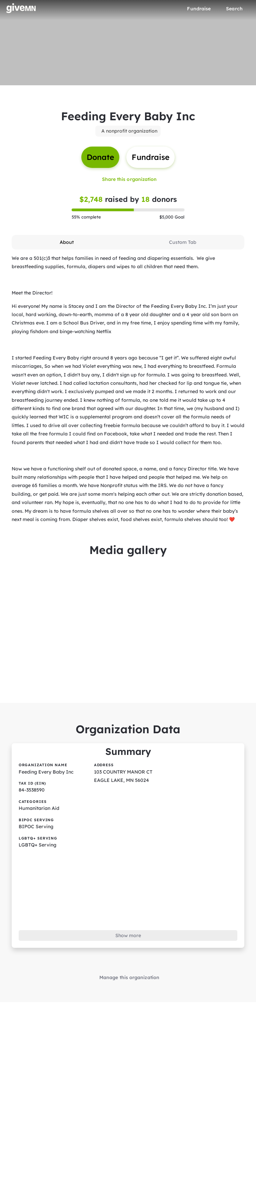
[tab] (67, 241)
